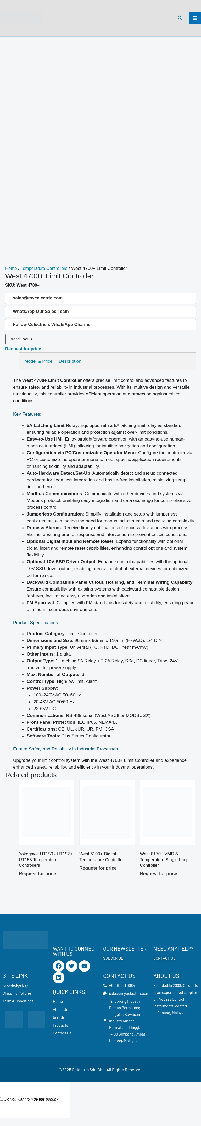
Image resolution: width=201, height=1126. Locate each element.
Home (11, 272)
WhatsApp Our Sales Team (39, 316)
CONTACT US (164, 964)
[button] (180, 20)
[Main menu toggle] (195, 20)
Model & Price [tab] (38, 366)
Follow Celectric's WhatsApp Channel (49, 329)
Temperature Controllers (45, 272)
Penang (163, 1018)
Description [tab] (73, 366)
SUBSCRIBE (113, 964)
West (28, 344)
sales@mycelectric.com (36, 302)
